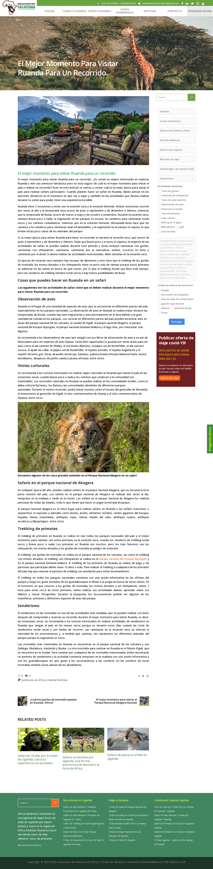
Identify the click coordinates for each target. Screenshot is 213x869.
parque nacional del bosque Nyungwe (123, 559)
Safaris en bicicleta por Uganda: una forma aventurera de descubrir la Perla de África (80, 762)
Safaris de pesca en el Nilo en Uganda (127, 757)
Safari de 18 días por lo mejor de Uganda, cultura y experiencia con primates (38, 759)
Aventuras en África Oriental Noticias (44, 680)
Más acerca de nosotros (29, 845)
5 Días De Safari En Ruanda (122, 840)
